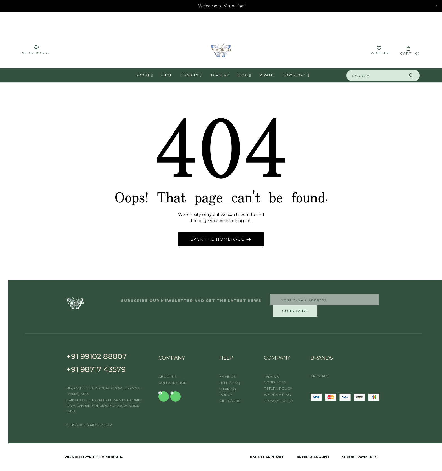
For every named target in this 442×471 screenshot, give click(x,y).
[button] (408, 50)
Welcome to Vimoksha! (221, 5)
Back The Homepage (218, 239)
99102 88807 (36, 53)
